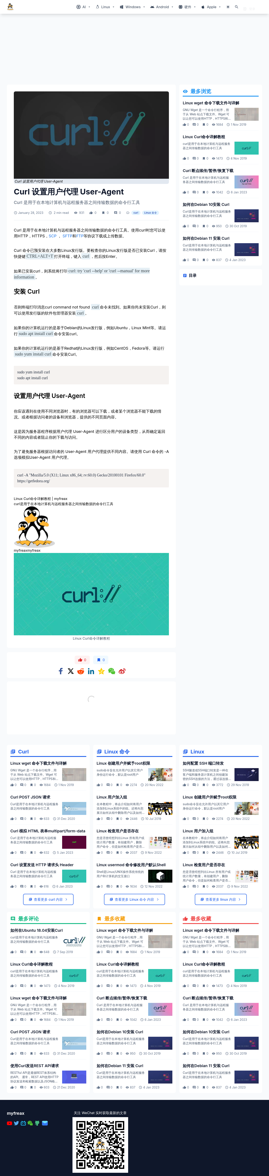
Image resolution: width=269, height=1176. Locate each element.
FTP (79, 236)
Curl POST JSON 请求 (30, 844)
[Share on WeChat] (111, 671)
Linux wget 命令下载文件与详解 (211, 103)
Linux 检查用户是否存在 (118, 878)
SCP (53, 236)
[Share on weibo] (122, 671)
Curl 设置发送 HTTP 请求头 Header (42, 912)
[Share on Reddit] (80, 671)
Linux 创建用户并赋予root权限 (123, 810)
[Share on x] (71, 671)
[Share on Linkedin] (91, 671)
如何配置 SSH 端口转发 (203, 810)
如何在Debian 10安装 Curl (206, 204)
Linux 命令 (150, 212)
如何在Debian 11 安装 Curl (206, 238)
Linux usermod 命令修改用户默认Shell (131, 912)
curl (136, 212)
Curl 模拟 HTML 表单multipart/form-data (47, 878)
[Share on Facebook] (60, 671)
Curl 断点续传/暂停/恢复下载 (208, 170)
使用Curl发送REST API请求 (34, 1112)
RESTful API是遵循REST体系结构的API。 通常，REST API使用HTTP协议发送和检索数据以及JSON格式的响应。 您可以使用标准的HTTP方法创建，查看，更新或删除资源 (34, 1128)
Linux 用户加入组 (112, 844)
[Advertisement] (134, 51)
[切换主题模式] (228, 7)
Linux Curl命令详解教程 (204, 137)
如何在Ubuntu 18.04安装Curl (36, 977)
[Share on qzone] (101, 671)
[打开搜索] (237, 7)
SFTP (66, 236)
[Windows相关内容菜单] (84, 7)
